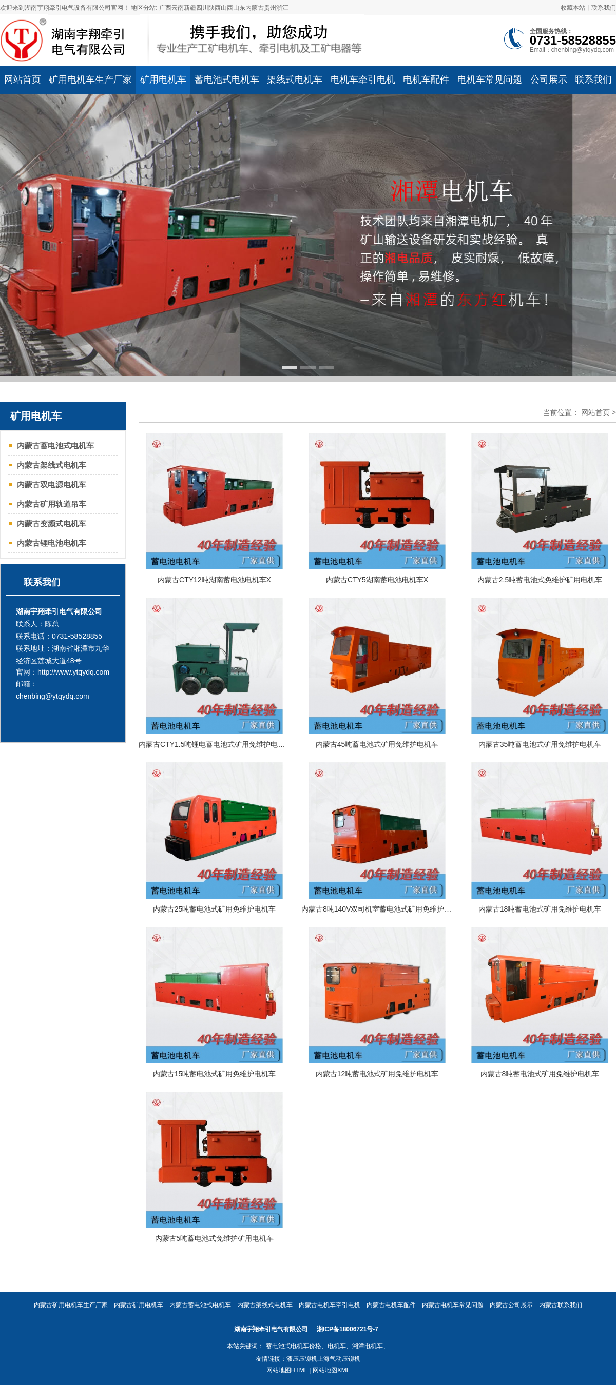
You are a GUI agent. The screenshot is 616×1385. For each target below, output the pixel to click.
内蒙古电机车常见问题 (453, 1305)
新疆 (190, 7)
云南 (177, 7)
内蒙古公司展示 (511, 1305)
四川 (202, 7)
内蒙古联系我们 (560, 1305)
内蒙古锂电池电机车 (51, 543)
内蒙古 (254, 7)
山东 (239, 7)
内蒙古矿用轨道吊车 (51, 504)
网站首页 (595, 412)
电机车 (337, 1346)
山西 (227, 7)
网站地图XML (331, 1370)
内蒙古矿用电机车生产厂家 (71, 1305)
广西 (165, 7)
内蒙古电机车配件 (391, 1305)
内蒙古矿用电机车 (138, 1305)
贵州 (270, 7)
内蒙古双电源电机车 (51, 484)
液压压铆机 (301, 1358)
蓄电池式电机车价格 (293, 1346)
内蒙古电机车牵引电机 (329, 1305)
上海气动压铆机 (338, 1358)
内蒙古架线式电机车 (51, 465)
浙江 (282, 7)
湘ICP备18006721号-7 (348, 1329)
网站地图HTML (286, 1370)
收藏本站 (573, 7)
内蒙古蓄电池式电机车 (55, 445)
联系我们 (603, 7)
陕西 (214, 7)
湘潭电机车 (367, 1346)
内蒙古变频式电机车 (51, 523)
